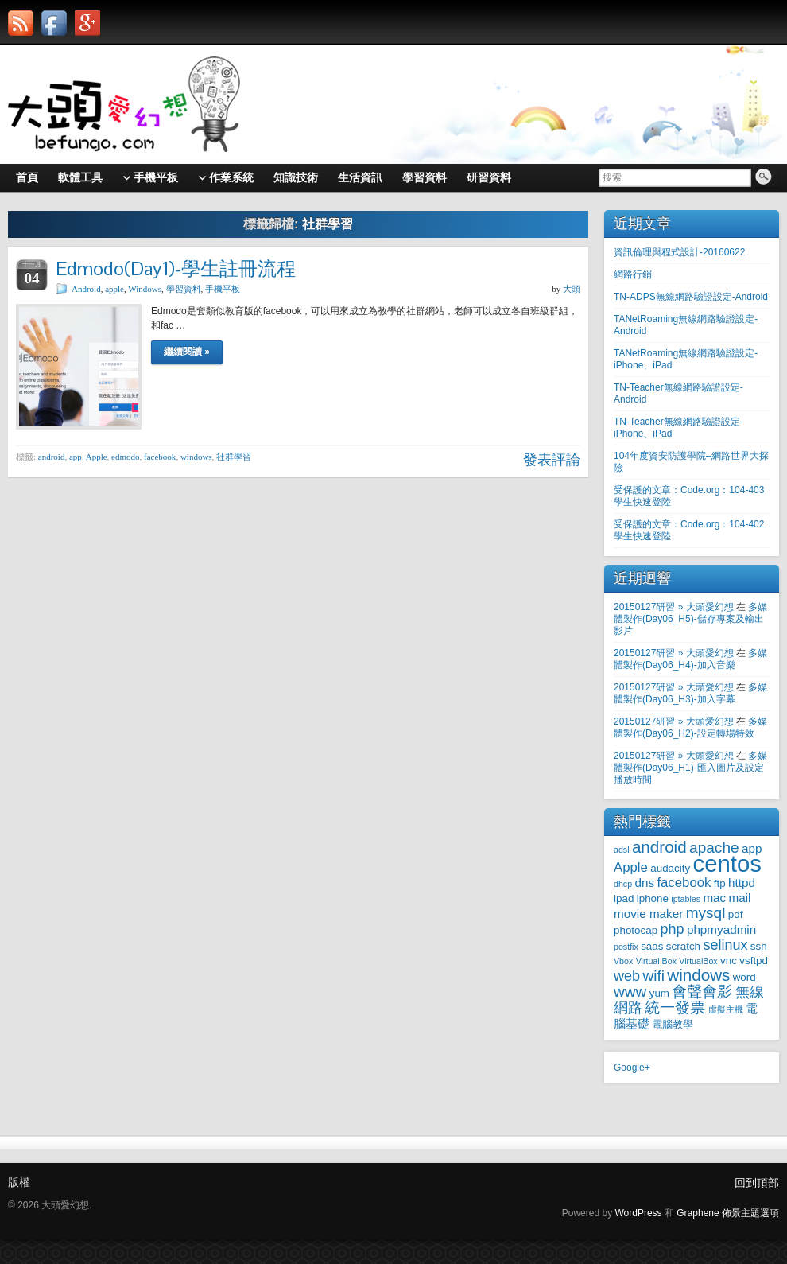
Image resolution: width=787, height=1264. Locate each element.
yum (659, 993)
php (672, 929)
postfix (626, 946)
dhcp (623, 884)
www (630, 991)
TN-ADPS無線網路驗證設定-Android (691, 296)
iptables (685, 899)
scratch (683, 946)
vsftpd (753, 960)
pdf (735, 914)
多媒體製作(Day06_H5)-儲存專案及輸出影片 (690, 618)
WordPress (637, 1213)
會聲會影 (702, 991)
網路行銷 (633, 274)
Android (86, 289)
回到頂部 (757, 1182)
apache (714, 847)
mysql (706, 912)
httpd (741, 882)
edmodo (125, 456)
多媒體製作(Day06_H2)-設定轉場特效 (690, 727)
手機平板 (222, 289)
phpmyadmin (721, 929)
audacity (670, 868)
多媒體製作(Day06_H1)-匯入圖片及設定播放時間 (690, 767)
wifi (653, 975)
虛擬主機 (725, 1009)
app (75, 456)
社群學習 (233, 456)
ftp (720, 883)
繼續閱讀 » (187, 351)
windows (196, 456)
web (627, 976)
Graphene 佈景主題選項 (728, 1213)
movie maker (648, 913)
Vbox (623, 961)
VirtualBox (698, 961)
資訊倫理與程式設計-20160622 (679, 252)
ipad (624, 898)
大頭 (571, 289)
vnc (728, 960)
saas (652, 946)
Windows (144, 289)
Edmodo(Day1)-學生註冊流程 (176, 268)
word (744, 977)
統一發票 (675, 1007)
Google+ (632, 1067)
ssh (758, 946)
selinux (725, 945)
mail (740, 897)
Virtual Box (656, 961)
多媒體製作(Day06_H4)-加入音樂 (690, 659)
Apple (96, 456)
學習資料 (183, 289)
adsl (622, 849)
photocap (635, 930)
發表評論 (551, 460)
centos (727, 863)
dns (644, 882)
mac (714, 897)
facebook (160, 456)
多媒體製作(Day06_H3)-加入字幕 (690, 693)
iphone (653, 898)
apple (114, 289)
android (51, 456)
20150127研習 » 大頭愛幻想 (674, 607)
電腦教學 (672, 1024)
